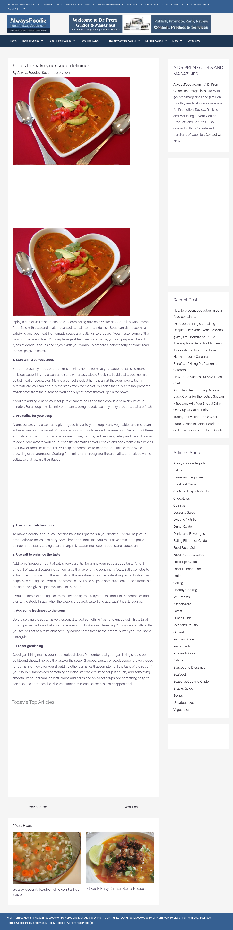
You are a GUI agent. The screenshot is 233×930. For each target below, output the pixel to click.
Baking (178, 470)
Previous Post (36, 807)
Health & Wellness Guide (110, 4)
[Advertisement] (83, 198)
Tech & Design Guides (198, 4)
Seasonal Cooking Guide (191, 681)
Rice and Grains (184, 653)
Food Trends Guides (62, 40)
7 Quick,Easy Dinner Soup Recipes (116, 888)
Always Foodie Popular (190, 463)
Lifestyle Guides (153, 4)
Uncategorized (184, 702)
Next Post (133, 807)
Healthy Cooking (185, 590)
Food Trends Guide (187, 569)
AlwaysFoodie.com (187, 84)
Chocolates (181, 498)
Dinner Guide (182, 526)
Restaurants (182, 646)
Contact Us (194, 40)
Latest (177, 611)
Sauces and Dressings (189, 667)
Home (13, 40)
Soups (178, 695)
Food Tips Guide (185, 562)
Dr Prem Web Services (166, 917)
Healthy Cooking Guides (124, 40)
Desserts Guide (184, 512)
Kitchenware (182, 604)
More (177, 40)
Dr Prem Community (106, 917)
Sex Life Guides (174, 4)
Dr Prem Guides (156, 40)
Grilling (178, 583)
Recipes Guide (183, 639)
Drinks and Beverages (189, 534)
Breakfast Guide (184, 484)
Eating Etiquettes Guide (190, 541)
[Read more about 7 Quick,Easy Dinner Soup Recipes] (120, 857)
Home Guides (134, 4)
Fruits (177, 576)
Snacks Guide (183, 688)
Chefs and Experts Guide (191, 491)
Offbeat (178, 632)
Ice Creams (181, 597)
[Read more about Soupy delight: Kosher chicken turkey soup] (47, 857)
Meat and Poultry (185, 625)
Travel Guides (16, 9)
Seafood (179, 674)
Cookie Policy (24, 922)
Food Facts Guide (185, 548)
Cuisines (179, 505)
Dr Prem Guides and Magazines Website (34, 917)
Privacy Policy (46, 922)
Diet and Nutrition (185, 519)
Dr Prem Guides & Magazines (23, 4)
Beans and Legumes (188, 477)
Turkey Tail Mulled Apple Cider (195, 417)
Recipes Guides (32, 40)
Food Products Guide (188, 555)
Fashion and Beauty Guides (79, 4)
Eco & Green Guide (52, 4)
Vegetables (181, 710)
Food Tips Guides (92, 40)
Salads (178, 660)
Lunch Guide (182, 618)
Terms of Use (190, 917)
